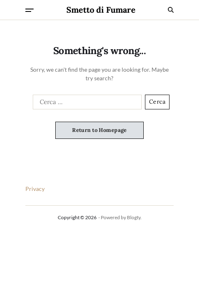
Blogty (133, 217)
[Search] (171, 10)
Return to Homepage (99, 130)
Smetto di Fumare (101, 10)
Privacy (35, 188)
